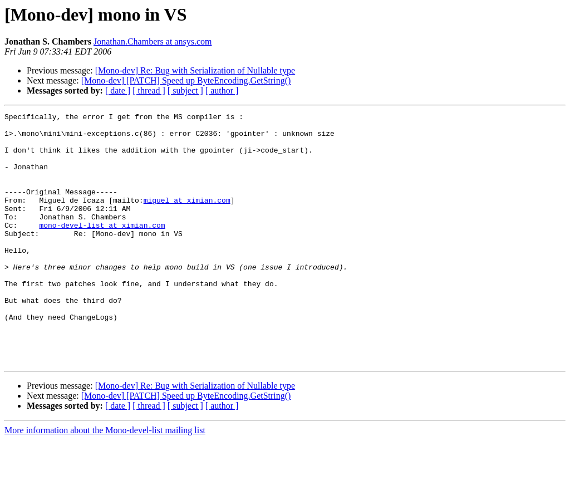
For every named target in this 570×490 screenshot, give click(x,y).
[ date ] (117, 90)
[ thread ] (148, 90)
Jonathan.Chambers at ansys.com (153, 41)
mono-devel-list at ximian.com (102, 248)
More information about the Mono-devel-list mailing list (104, 480)
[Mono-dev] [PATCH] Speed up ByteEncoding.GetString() (186, 80)
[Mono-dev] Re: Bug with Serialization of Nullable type (195, 70)
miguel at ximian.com (187, 218)
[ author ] (222, 90)
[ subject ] (185, 90)
